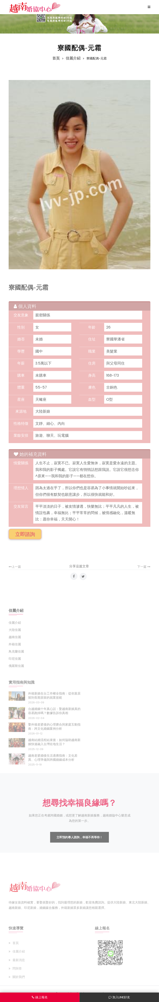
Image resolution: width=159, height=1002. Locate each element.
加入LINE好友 (119, 997)
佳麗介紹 (73, 58)
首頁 (56, 58)
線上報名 (40, 997)
